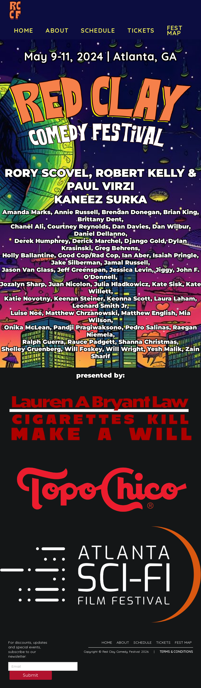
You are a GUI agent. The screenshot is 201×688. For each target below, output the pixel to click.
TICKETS (141, 30)
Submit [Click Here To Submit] (30, 676)
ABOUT (57, 30)
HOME (23, 30)
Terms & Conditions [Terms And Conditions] (176, 652)
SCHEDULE (98, 30)
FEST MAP (175, 30)
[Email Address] (43, 666)
